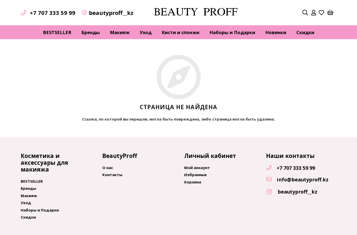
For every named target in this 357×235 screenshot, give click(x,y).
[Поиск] (305, 12)
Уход (26, 202)
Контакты (112, 174)
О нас (107, 167)
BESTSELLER (32, 181)
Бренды (28, 188)
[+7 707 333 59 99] (271, 168)
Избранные (195, 174)
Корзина (192, 181)
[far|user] (313, 12)
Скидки (28, 217)
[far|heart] (321, 12)
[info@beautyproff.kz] (271, 180)
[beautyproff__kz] (272, 192)
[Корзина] (330, 12)
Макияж (29, 195)
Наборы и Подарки (40, 210)
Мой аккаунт (197, 167)
